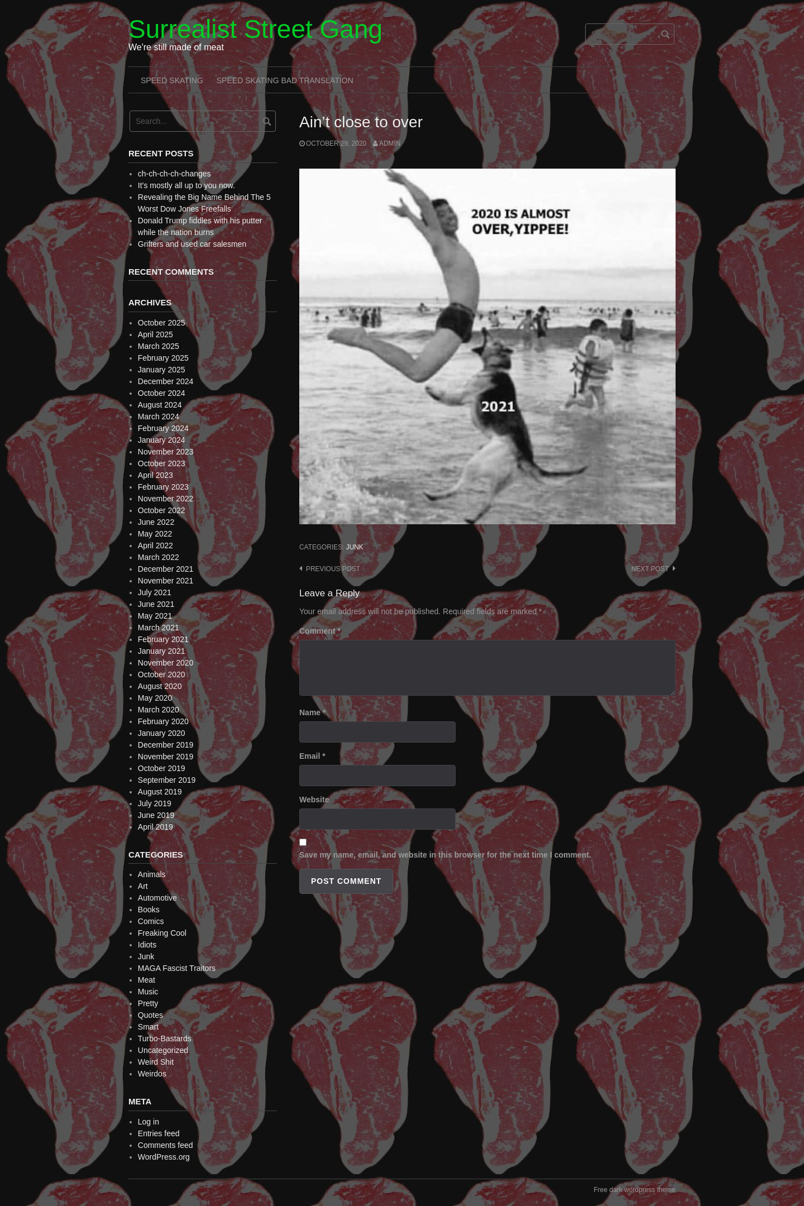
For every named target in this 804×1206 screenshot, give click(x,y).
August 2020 (160, 686)
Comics (151, 921)
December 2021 (166, 568)
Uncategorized (163, 1050)
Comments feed (165, 1145)
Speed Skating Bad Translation (285, 80)
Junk (354, 547)
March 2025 (158, 346)
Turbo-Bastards (165, 1038)
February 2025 (163, 357)
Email (312, 756)
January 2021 (161, 651)
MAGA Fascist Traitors (177, 968)
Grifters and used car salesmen (192, 244)
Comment (320, 630)
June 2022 (156, 522)
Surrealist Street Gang (255, 29)
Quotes (150, 1015)
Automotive (157, 897)
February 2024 (163, 428)
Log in (148, 1121)
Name (312, 712)
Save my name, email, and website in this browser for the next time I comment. (445, 854)
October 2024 (161, 393)
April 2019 (155, 826)
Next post (650, 569)
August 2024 (160, 404)
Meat (146, 979)
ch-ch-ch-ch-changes (174, 173)
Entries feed (159, 1133)
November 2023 (166, 451)
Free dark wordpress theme (635, 1190)
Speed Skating (172, 80)
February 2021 (163, 639)
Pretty (148, 1003)
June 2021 (156, 604)
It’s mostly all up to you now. (186, 185)
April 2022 (155, 545)
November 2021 (166, 580)
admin (389, 143)
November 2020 (166, 662)
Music (148, 991)
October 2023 (161, 463)
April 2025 (155, 334)
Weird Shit (156, 1061)
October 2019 (161, 768)
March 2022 (158, 557)
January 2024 (161, 440)
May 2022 (155, 533)
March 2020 (158, 709)
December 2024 (166, 381)
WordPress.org (164, 1156)
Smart (148, 1026)
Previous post (333, 569)
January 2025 (161, 369)
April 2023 (155, 475)
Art (143, 886)
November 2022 (166, 498)
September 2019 (167, 780)
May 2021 (155, 615)
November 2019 (166, 756)
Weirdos (152, 1073)
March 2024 (158, 416)
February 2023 (163, 486)
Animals (152, 874)
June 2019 (156, 815)
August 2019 (160, 791)
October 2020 (161, 674)
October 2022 (161, 510)
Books (149, 909)
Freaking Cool (162, 933)
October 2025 (161, 322)
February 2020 (163, 721)
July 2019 (154, 803)
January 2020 (161, 733)
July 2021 (154, 592)
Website (314, 799)
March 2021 (158, 627)
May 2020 (155, 697)
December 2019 (166, 744)
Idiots (147, 944)
